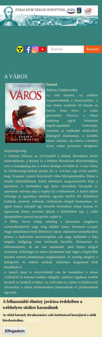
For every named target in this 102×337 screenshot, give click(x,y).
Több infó (32, 322)
